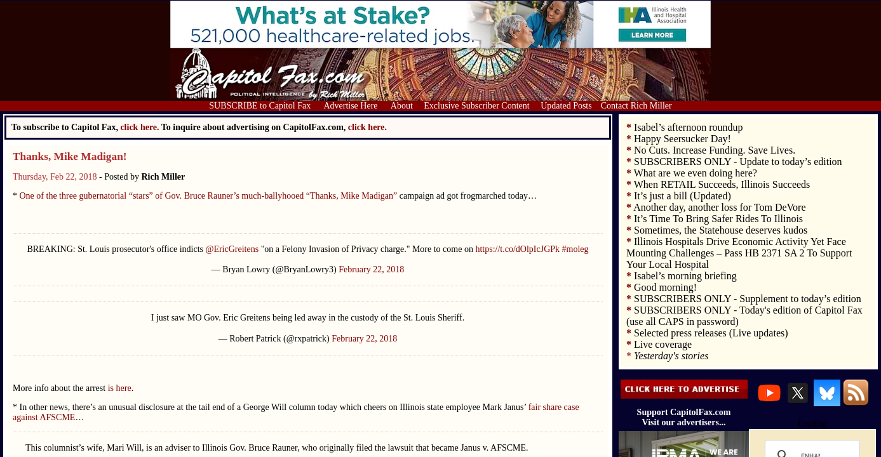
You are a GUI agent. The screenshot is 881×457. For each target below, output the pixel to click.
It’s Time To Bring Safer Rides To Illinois (718, 218)
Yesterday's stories (671, 355)
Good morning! (665, 287)
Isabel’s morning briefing (685, 275)
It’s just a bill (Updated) (682, 195)
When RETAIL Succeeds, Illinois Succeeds (722, 184)
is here (119, 388)
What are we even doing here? (695, 173)
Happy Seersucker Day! (682, 138)
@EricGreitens (232, 249)
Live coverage (663, 344)
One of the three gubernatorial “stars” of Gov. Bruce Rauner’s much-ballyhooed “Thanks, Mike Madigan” (207, 196)
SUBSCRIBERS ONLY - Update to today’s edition (738, 161)
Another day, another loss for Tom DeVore (719, 207)
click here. (367, 127)
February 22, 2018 (371, 269)
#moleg (575, 249)
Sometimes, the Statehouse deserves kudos (720, 230)
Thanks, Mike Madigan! (70, 156)
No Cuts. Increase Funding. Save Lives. (714, 150)
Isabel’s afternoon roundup (688, 127)
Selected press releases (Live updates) (711, 333)
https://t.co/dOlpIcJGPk (517, 249)
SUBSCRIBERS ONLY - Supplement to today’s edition (747, 298)
